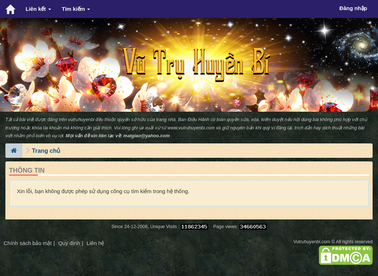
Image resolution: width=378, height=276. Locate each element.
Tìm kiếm (76, 9)
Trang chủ (46, 150)
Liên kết (38, 9)
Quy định (69, 243)
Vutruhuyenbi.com (311, 241)
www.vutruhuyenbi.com (191, 127)
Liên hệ (95, 243)
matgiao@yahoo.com (146, 135)
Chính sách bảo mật (28, 243)
